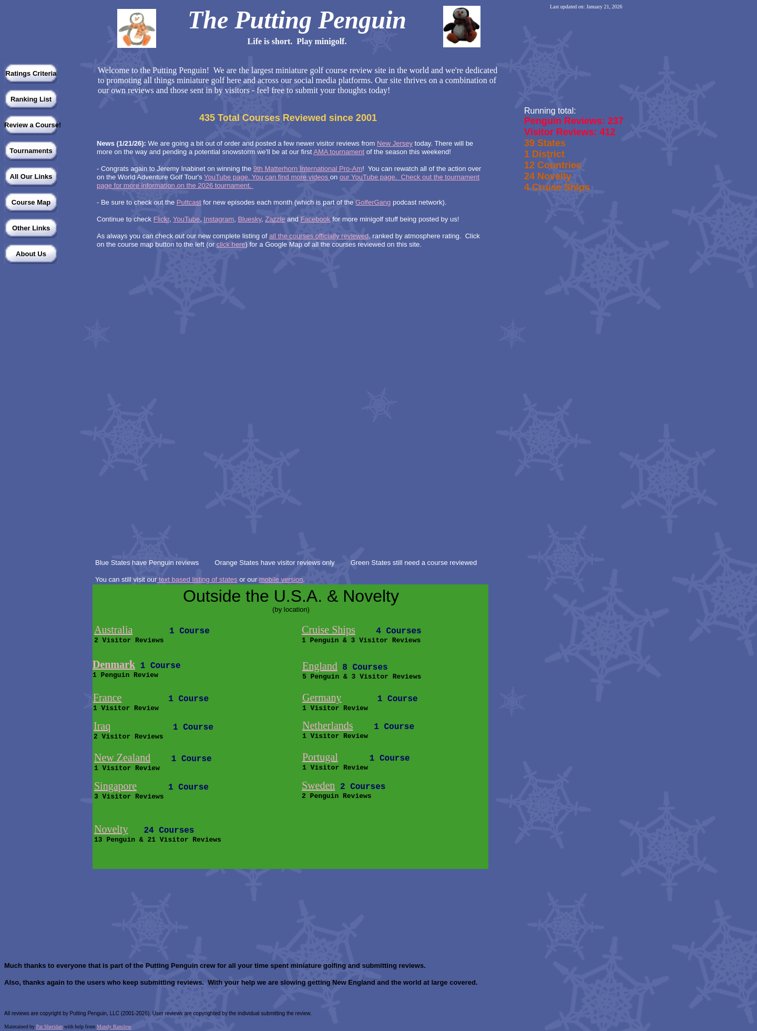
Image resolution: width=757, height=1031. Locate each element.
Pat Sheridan (49, 1026)
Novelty (111, 829)
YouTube (186, 219)
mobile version (281, 579)
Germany (321, 697)
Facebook (315, 219)
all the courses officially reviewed (319, 236)
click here (231, 244)
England (319, 666)
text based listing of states (197, 579)
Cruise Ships (328, 629)
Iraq (102, 726)
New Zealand (122, 757)
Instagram (218, 219)
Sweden (318, 785)
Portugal (320, 757)
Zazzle (275, 219)
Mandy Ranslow (114, 1026)
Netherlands (327, 725)
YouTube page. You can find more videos (267, 177)
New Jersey (395, 143)
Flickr (161, 219)
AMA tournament (338, 152)
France (107, 697)
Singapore (115, 786)
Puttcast (189, 202)
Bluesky (249, 219)
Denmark (114, 664)
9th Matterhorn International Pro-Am (307, 169)
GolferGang (373, 202)
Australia (113, 629)
